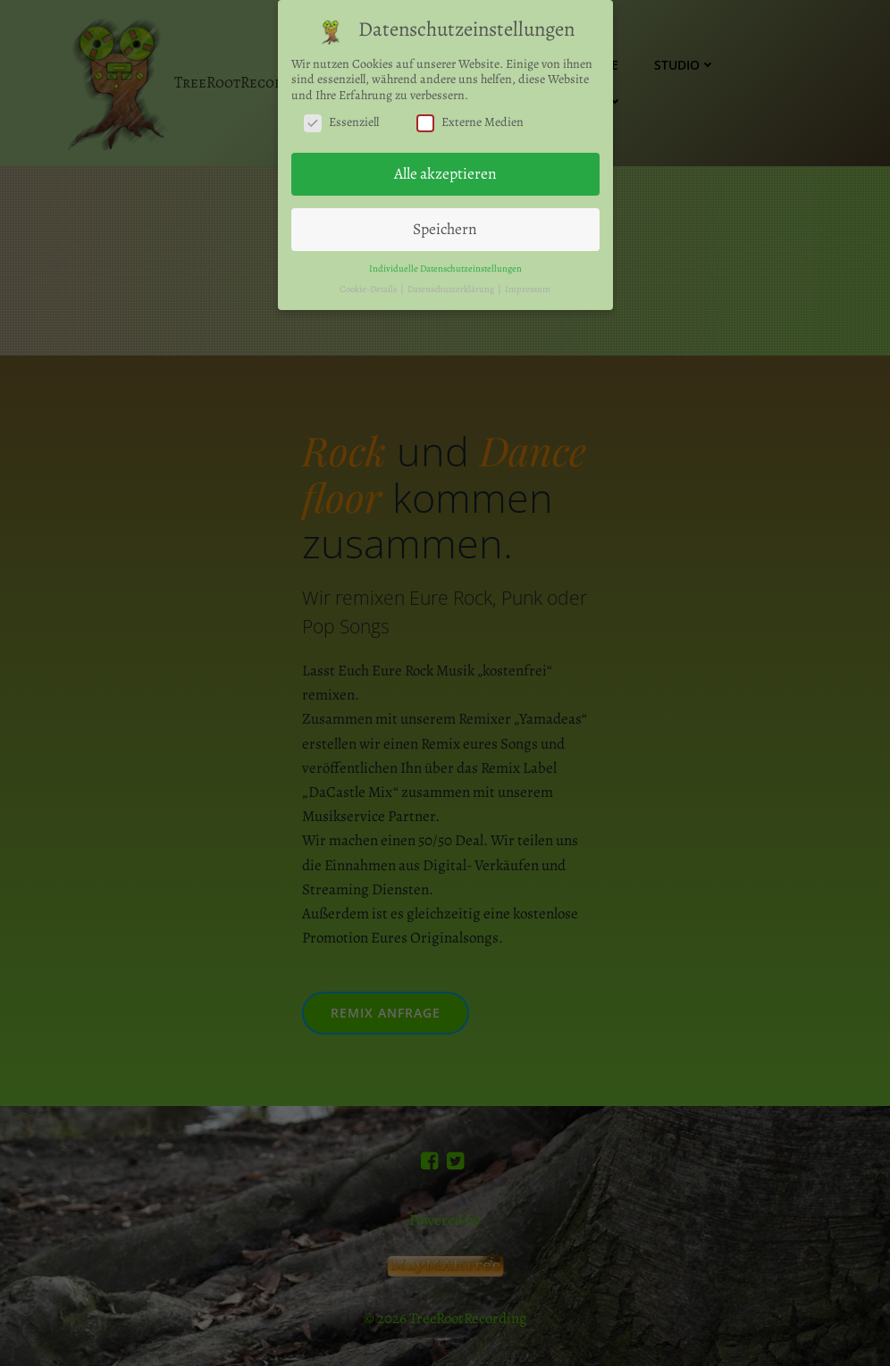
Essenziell (341, 120)
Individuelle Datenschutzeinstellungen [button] (445, 265)
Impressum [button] (527, 286)
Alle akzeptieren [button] (445, 171)
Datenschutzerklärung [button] (451, 286)
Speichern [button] (445, 226)
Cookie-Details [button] (369, 286)
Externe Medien (470, 120)
